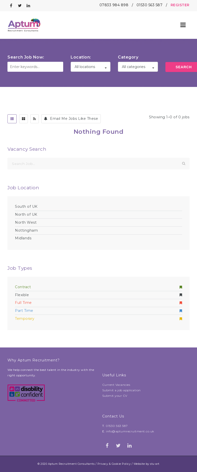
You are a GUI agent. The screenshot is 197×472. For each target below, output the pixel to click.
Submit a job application (121, 390)
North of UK (26, 214)
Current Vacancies (116, 385)
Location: (81, 57)
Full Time (98, 302)
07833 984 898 (114, 5)
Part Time (98, 310)
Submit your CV (114, 396)
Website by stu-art (146, 464)
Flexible (98, 295)
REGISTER (180, 5)
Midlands (23, 238)
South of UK (26, 206)
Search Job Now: (25, 57)
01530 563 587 (150, 5)
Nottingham (26, 230)
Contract (98, 287)
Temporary (98, 318)
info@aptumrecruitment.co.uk (130, 431)
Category (128, 57)
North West (26, 222)
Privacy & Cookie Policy (114, 464)
